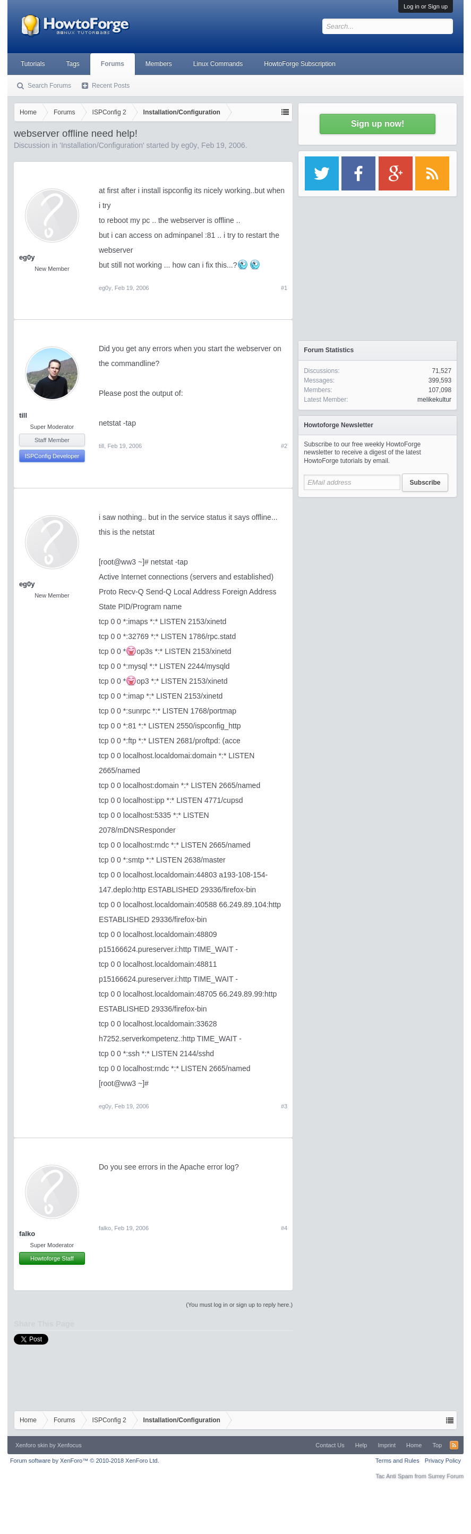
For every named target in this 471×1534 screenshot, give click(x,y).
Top (437, 1445)
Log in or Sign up (426, 6)
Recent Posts (111, 85)
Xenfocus (69, 1445)
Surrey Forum (446, 1476)
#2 (284, 446)
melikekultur (434, 399)
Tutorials (33, 64)
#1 (284, 288)
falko (27, 1234)
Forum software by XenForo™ (84, 1460)
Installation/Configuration (102, 145)
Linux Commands (218, 64)
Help (361, 1445)
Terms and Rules (397, 1460)
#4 (284, 1228)
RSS (454, 1445)
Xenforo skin (31, 1445)
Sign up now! (377, 123)
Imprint (387, 1445)
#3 (284, 1106)
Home (414, 1445)
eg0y (189, 145)
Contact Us (329, 1445)
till (23, 415)
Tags (72, 64)
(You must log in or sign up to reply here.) (239, 1304)
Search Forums (49, 85)
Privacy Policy (443, 1460)
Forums (112, 64)
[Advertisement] (377, 569)
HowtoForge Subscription (300, 64)
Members (158, 64)
